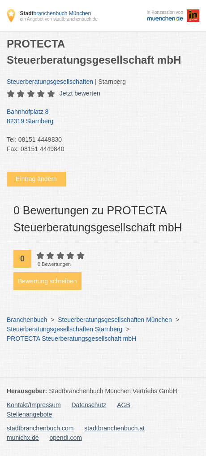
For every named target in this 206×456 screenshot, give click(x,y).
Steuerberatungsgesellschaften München (115, 319)
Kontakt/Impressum (34, 404)
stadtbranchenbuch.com (40, 428)
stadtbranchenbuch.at (114, 428)
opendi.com (65, 437)
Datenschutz (89, 404)
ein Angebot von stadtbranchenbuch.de (58, 19)
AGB (123, 404)
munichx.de (23, 437)
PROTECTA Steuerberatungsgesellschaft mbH (71, 338)
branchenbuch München (55, 13)
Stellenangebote (29, 414)
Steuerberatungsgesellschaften (50, 81)
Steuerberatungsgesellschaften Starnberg (64, 329)
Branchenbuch (27, 319)
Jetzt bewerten (80, 93)
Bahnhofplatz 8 (98, 117)
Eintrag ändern (36, 178)
